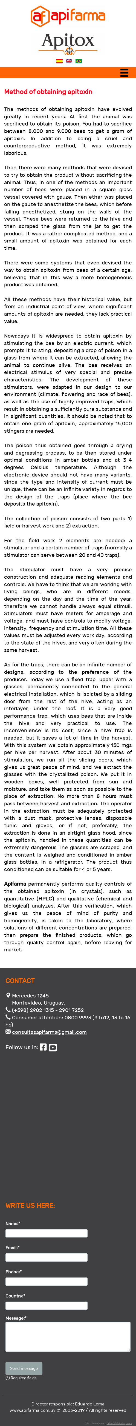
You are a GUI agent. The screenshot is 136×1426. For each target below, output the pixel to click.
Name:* (12, 1223)
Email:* (12, 1247)
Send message (24, 1368)
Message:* (16, 1318)
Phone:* (13, 1271)
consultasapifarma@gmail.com (49, 1032)
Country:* (15, 1296)
